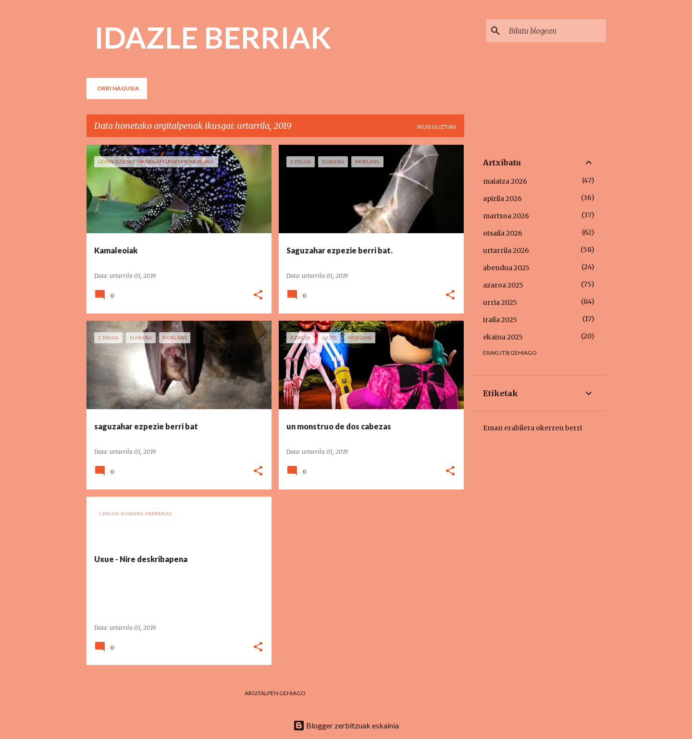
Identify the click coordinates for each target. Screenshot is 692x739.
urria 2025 (500, 302)
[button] (258, 295)
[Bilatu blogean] (555, 30)
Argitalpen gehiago (275, 693)
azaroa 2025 (503, 285)
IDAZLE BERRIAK (212, 37)
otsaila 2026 (502, 233)
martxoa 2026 (506, 216)
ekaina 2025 (503, 337)
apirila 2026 (502, 198)
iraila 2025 (500, 319)
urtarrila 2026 (506, 250)
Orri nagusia (118, 88)
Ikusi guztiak (437, 126)
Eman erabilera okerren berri (532, 428)
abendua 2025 (506, 267)
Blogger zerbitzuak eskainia (346, 725)
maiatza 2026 (505, 181)
